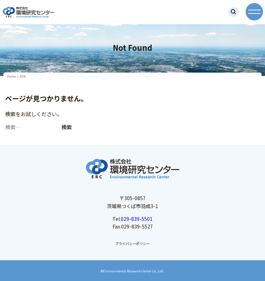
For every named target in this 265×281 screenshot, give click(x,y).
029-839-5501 (137, 218)
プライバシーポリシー (132, 243)
